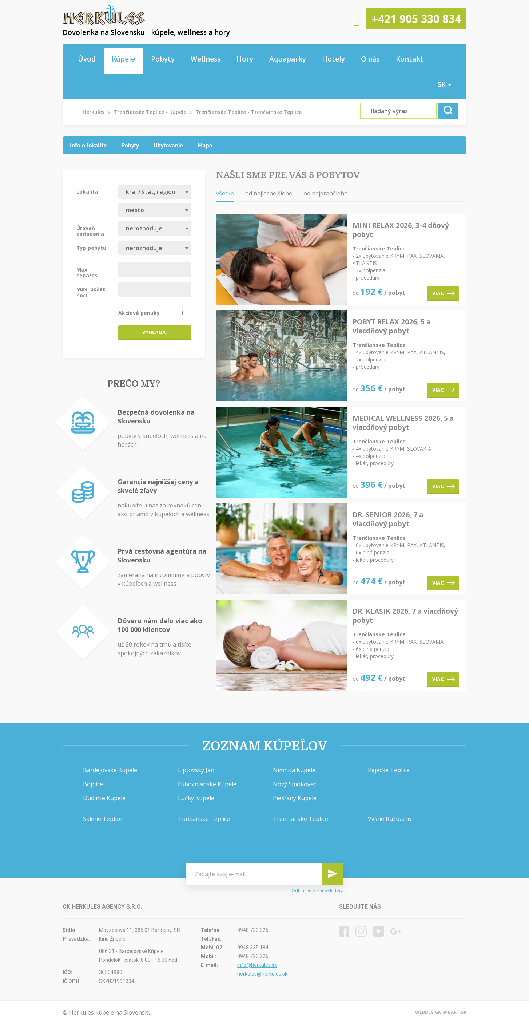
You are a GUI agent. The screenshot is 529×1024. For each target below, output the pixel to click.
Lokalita (87, 191)
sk (444, 84)
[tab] (88, 145)
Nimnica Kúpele (294, 770)
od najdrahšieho (325, 193)
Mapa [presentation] (205, 145)
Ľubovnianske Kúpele (207, 784)
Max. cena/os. (87, 272)
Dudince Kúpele (104, 798)
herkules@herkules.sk (262, 974)
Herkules (93, 111)
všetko (225, 193)
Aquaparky (287, 59)
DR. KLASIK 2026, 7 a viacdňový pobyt (405, 616)
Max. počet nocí (90, 292)
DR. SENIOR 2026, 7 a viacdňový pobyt (388, 519)
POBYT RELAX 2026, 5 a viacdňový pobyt (391, 326)
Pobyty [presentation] (130, 145)
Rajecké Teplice (389, 770)
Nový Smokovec (294, 784)
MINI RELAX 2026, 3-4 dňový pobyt (401, 230)
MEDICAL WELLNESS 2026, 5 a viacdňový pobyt (403, 423)
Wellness (205, 59)
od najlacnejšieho (269, 193)
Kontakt (409, 59)
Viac (443, 293)
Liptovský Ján (196, 770)
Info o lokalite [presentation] (88, 145)
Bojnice (93, 784)
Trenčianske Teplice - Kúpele (150, 111)
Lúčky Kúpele (196, 798)
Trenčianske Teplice (300, 819)
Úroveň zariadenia (90, 231)
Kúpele (123, 59)
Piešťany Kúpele (295, 798)
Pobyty (163, 59)
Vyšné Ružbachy (390, 819)
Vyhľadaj (155, 332)
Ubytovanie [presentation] (168, 145)
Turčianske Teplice (204, 819)
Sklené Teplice (102, 819)
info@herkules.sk (257, 965)
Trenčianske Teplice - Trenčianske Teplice (248, 111)
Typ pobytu (91, 247)
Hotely (333, 59)
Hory (244, 59)
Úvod (87, 59)
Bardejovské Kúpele (110, 770)
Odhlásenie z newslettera (317, 891)
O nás (370, 59)
